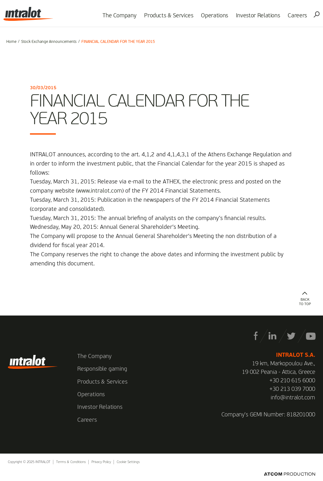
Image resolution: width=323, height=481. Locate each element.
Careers (294, 17)
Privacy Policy (101, 462)
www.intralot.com (100, 191)
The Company (116, 17)
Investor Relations (255, 17)
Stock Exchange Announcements (49, 42)
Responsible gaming (102, 369)
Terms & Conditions (71, 462)
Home (11, 42)
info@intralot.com (293, 398)
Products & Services (165, 17)
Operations (211, 17)
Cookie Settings (128, 462)
